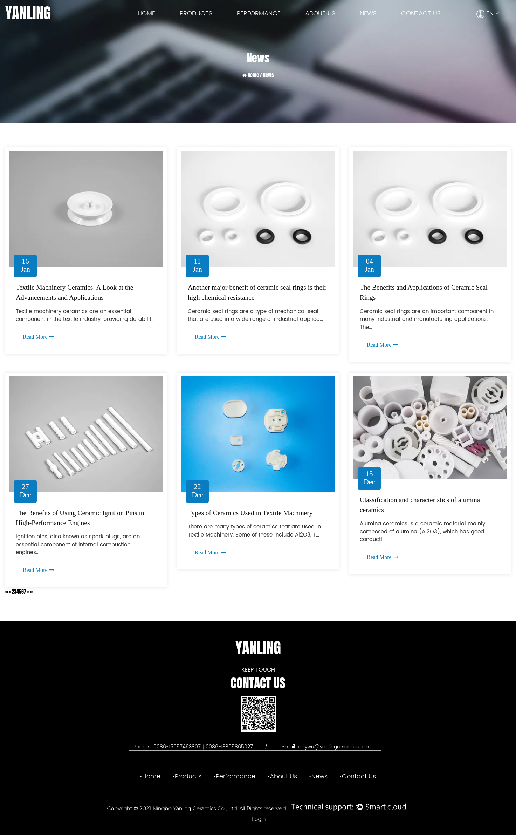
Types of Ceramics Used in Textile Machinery (252, 513)
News (368, 13)
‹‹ (6, 592)
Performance (259, 13)
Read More (39, 337)
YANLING (28, 13)
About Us (320, 13)
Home (146, 13)
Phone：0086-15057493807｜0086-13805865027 (193, 747)
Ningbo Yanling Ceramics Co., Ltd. (194, 809)
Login (258, 819)
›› (31, 592)
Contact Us (421, 13)
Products (196, 13)
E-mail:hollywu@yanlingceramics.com (325, 747)
